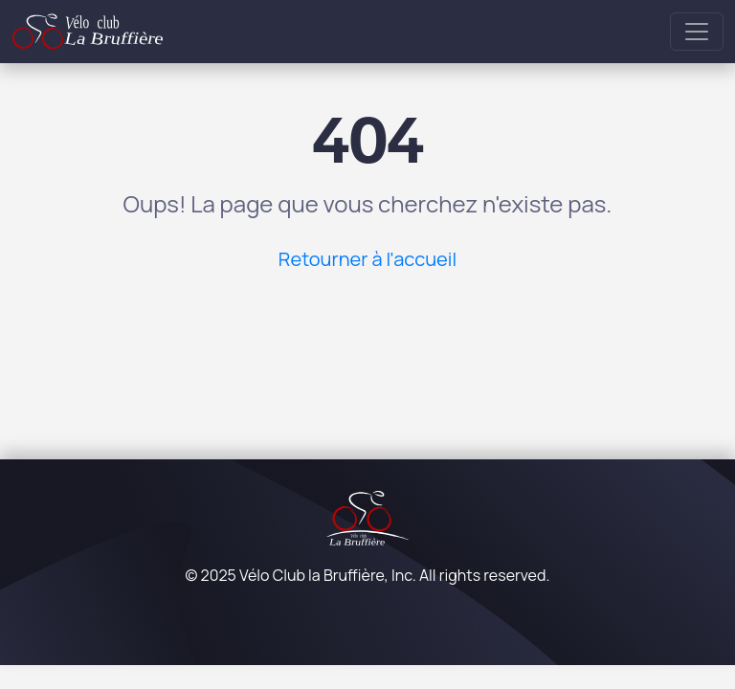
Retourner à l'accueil (367, 259)
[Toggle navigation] (697, 31)
